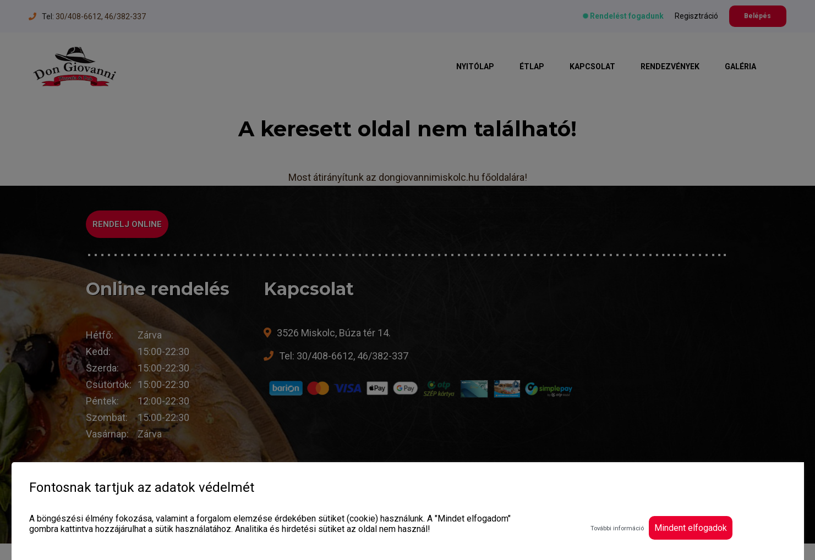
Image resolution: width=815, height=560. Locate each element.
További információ (617, 528)
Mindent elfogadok (690, 528)
